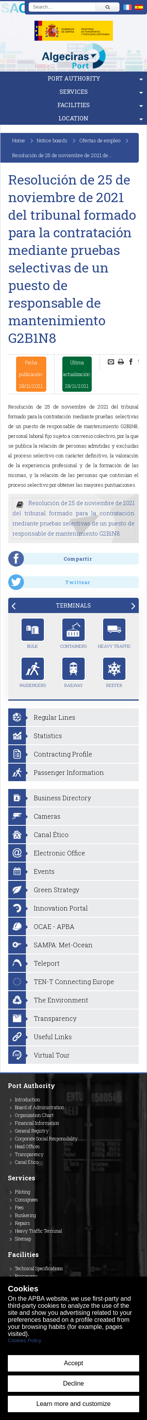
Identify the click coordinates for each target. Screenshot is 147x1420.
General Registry (32, 1131)
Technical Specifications (39, 1268)
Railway (73, 672)
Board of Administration (39, 1107)
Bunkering (25, 1215)
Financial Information (37, 1123)
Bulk (32, 633)
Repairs (22, 1223)
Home (18, 140)
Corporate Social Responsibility (46, 1138)
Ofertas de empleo (99, 140)
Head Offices (27, 1146)
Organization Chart (34, 1115)
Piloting (22, 1192)
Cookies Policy (24, 1340)
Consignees (26, 1199)
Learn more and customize (73, 1403)
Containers (73, 633)
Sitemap (23, 1238)
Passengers (33, 672)
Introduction (27, 1099)
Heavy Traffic (114, 633)
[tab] (73, 605)
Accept (73, 1363)
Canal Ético (26, 1162)
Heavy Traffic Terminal (38, 1231)
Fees (19, 1207)
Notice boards (52, 140)
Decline (73, 1383)
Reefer (114, 672)
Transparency (29, 1154)
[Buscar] (107, 7)
